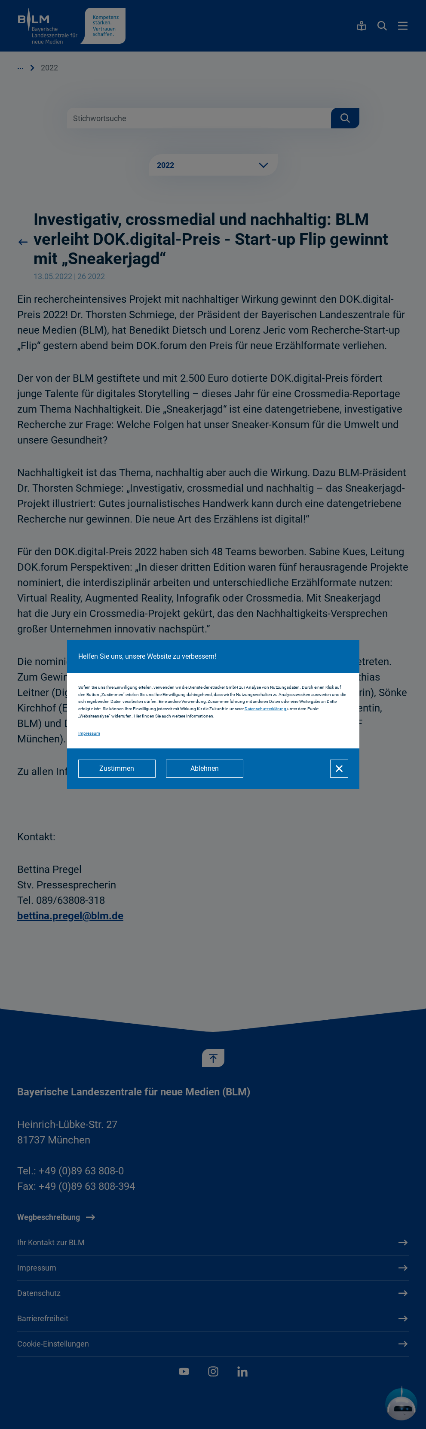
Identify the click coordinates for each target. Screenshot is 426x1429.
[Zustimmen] (117, 769)
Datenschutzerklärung (266, 708)
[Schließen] (339, 769)
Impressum (89, 733)
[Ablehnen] (204, 769)
